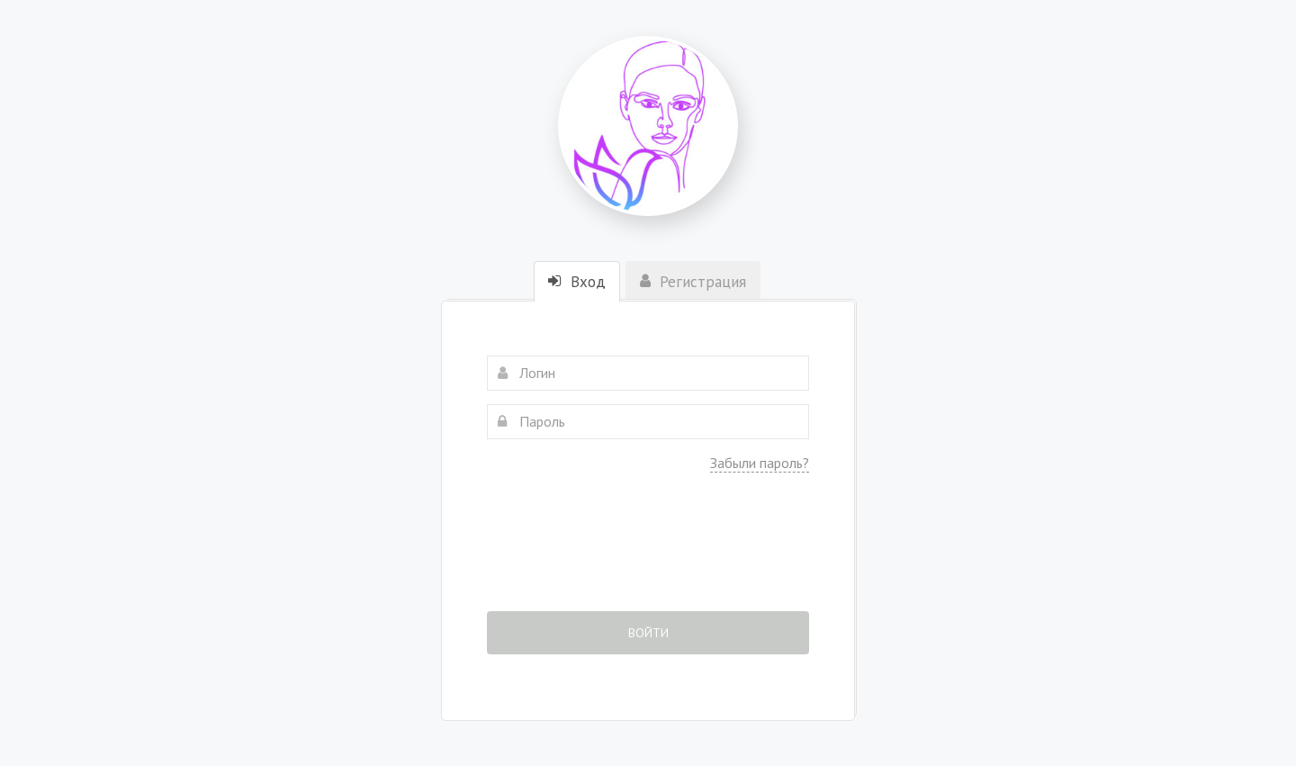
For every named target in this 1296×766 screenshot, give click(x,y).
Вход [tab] (577, 282)
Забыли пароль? (759, 463)
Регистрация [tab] (693, 282)
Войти (648, 633)
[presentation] (648, 554)
